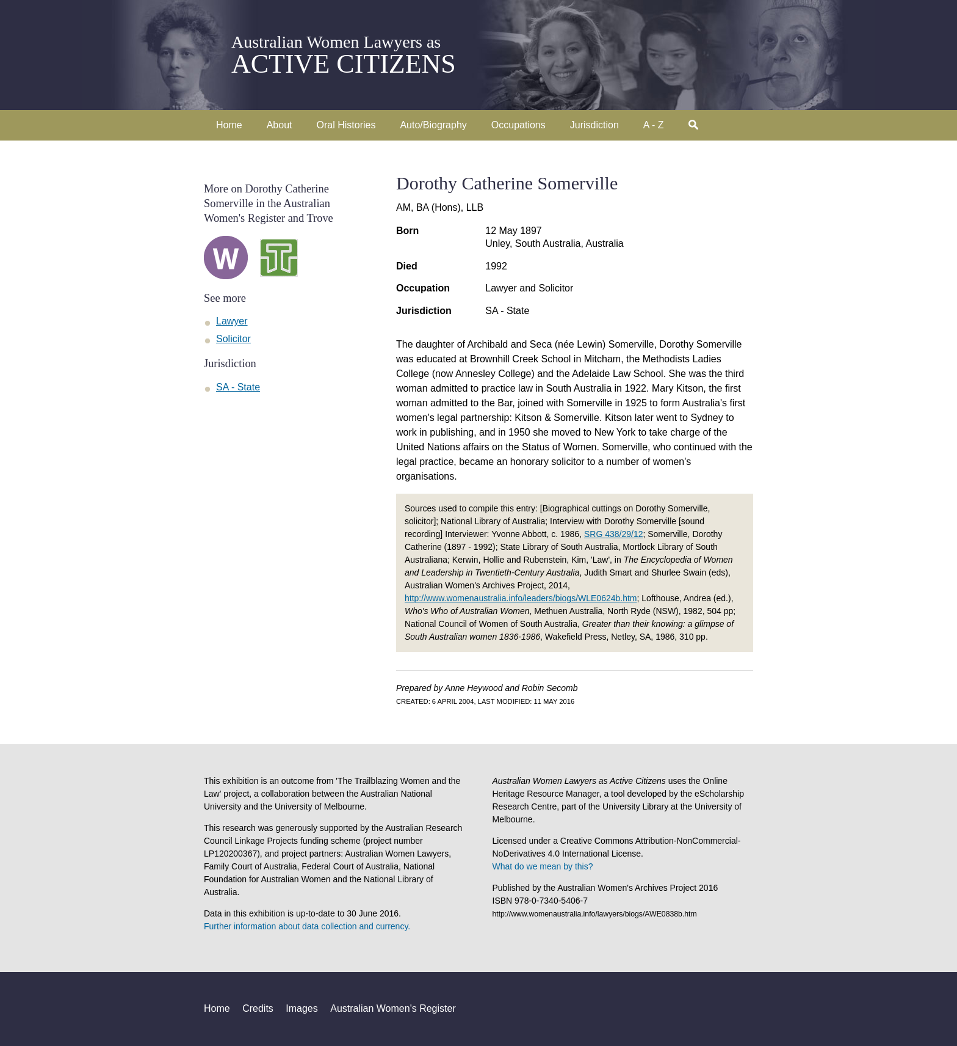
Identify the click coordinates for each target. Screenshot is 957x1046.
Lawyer (232, 321)
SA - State (507, 310)
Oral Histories (346, 125)
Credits (257, 1008)
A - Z (653, 125)
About (279, 125)
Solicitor (233, 339)
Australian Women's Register (393, 1008)
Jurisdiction (594, 125)
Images (301, 1008)
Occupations (518, 125)
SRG (613, 534)
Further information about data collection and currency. (307, 926)
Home (229, 125)
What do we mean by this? (543, 866)
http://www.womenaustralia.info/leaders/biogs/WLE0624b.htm (521, 598)
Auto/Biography (433, 125)
